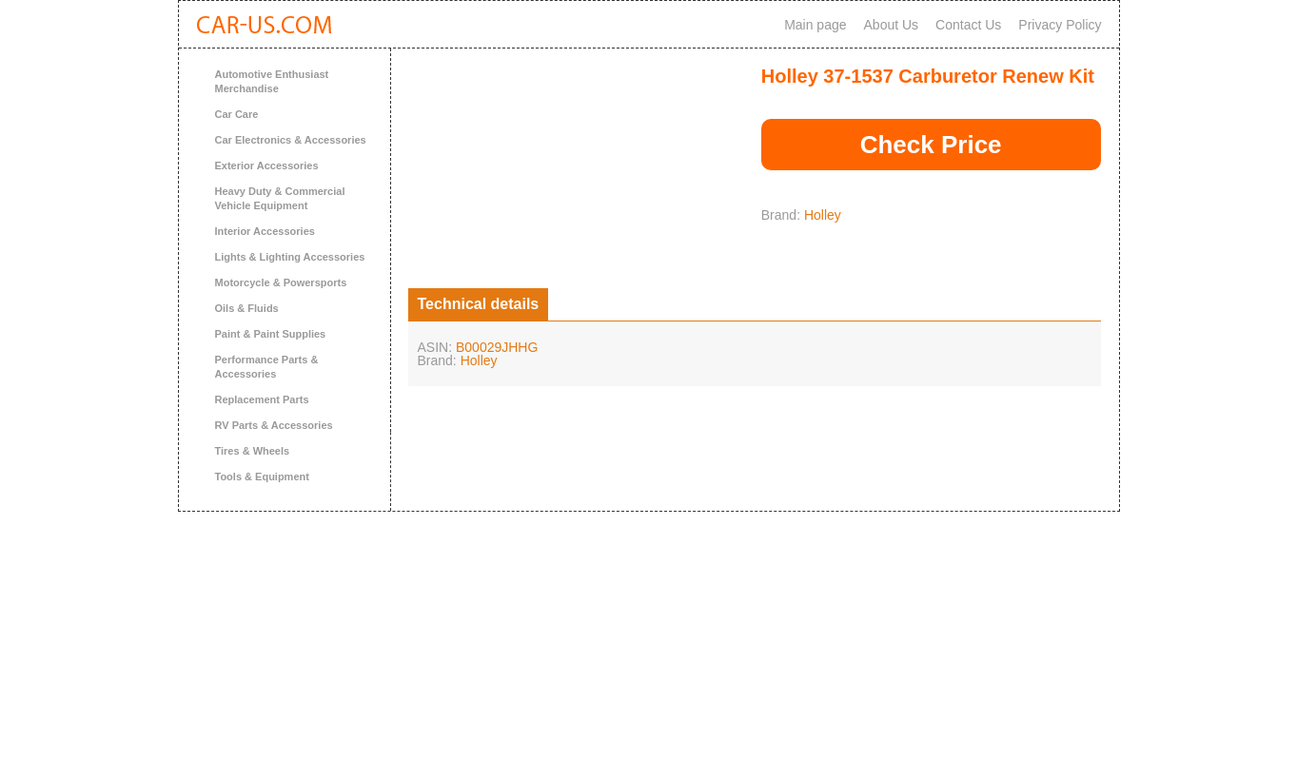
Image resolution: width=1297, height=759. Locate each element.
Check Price (931, 144)
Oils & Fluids (247, 308)
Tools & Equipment (262, 476)
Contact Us (968, 24)
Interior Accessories (265, 231)
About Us (891, 24)
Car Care (237, 114)
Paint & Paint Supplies (270, 334)
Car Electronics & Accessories (290, 140)
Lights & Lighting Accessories (290, 257)
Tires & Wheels (252, 451)
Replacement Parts (262, 399)
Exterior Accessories (267, 165)
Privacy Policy (1059, 24)
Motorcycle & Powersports (281, 282)
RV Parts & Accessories (274, 425)
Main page (815, 24)
